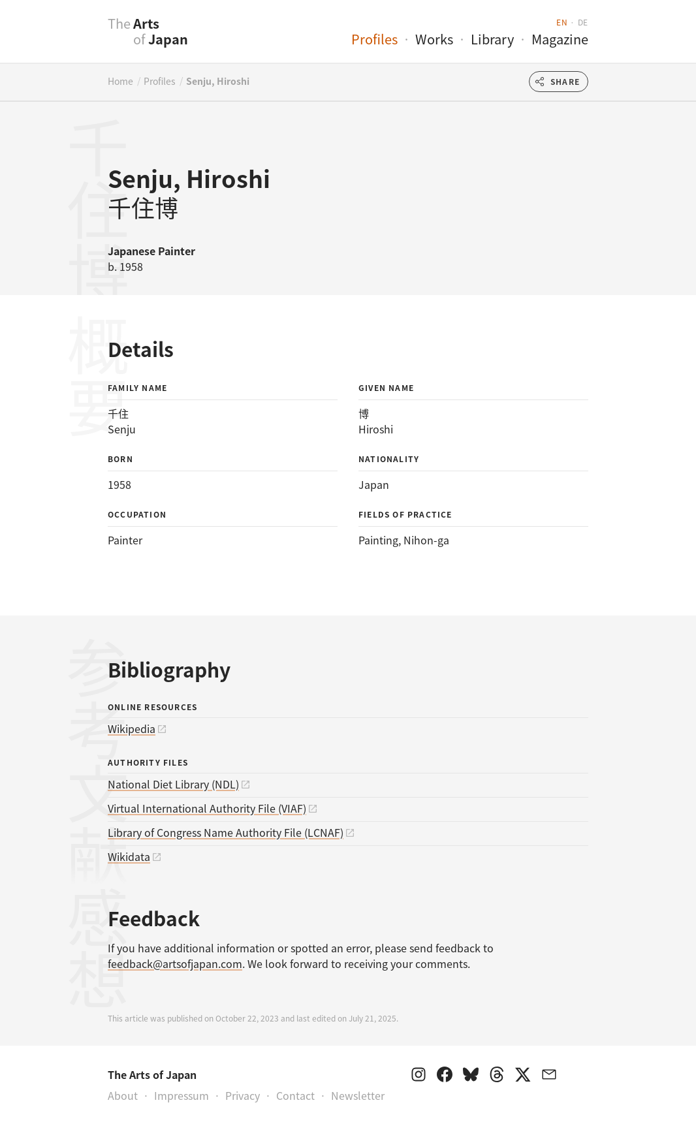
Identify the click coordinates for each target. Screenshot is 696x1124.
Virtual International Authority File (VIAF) (207, 808)
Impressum (181, 1095)
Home (120, 80)
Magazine (559, 38)
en (561, 21)
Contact (295, 1095)
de (583, 21)
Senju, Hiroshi (217, 80)
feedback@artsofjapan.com (175, 963)
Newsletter (358, 1095)
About (123, 1095)
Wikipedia (131, 728)
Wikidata (129, 856)
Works (434, 38)
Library (492, 38)
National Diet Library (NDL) (173, 784)
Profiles (374, 38)
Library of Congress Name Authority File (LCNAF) (225, 832)
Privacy (242, 1095)
